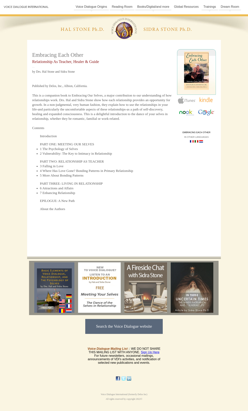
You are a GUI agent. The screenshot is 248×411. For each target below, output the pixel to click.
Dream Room (230, 6)
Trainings (209, 6)
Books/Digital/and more (153, 6)
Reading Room (122, 6)
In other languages (196, 137)
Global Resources (186, 6)
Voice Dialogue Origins (91, 6)
